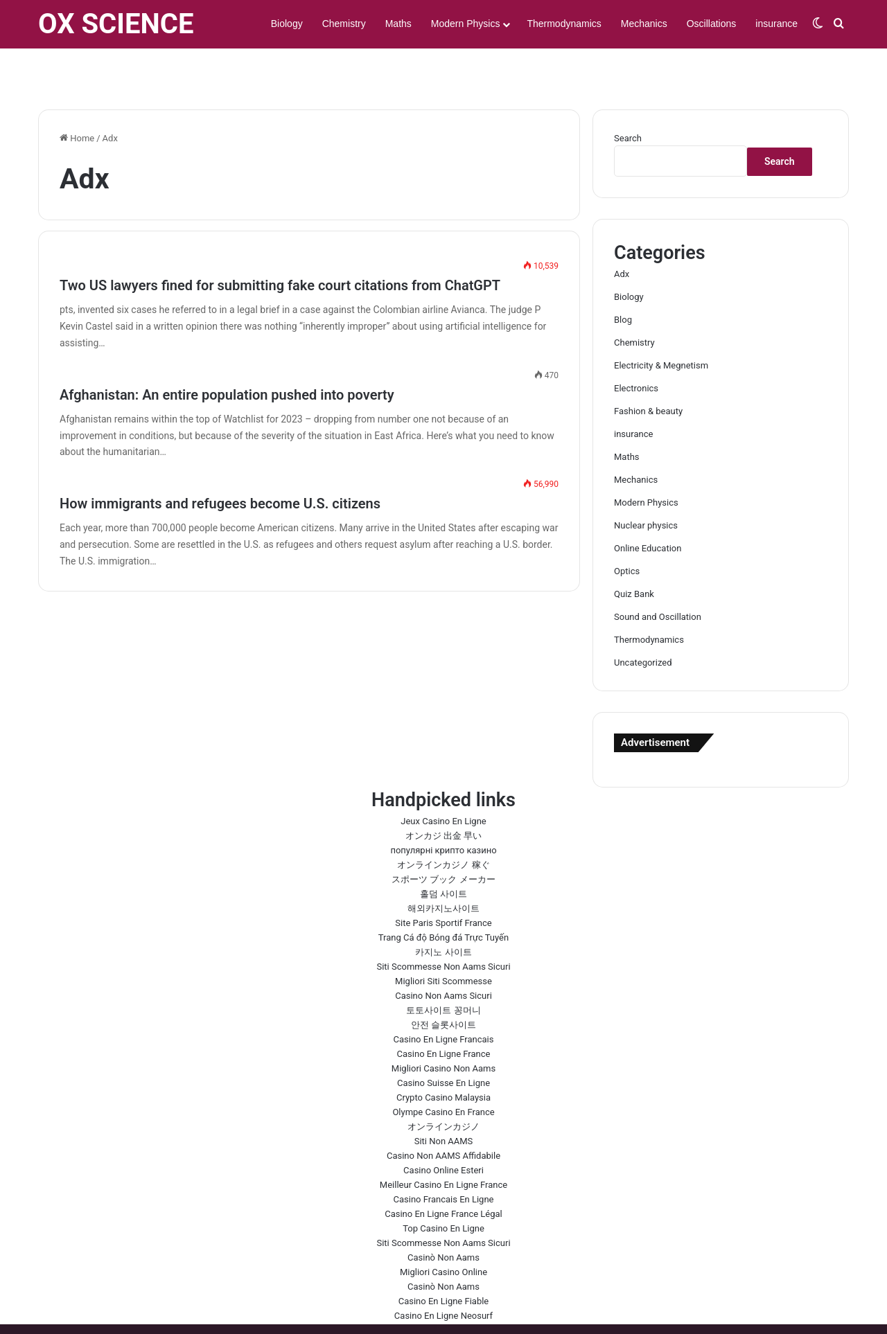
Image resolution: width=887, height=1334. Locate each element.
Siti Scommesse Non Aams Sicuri (443, 926)
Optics (627, 531)
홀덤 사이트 (443, 853)
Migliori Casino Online (443, 1232)
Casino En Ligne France (444, 1013)
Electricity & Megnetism (661, 325)
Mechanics (644, 23)
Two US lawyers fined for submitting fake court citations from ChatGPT (280, 245)
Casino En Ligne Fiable (443, 1261)
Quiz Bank (634, 554)
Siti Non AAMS (443, 1101)
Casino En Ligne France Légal (443, 1173)
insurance (776, 23)
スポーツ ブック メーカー (443, 839)
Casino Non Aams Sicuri (443, 955)
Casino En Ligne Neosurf (443, 1275)
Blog (623, 279)
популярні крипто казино (443, 810)
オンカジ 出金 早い (443, 795)
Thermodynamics (564, 23)
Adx (621, 234)
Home (77, 98)
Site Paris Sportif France (443, 883)
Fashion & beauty (648, 371)
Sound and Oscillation (657, 576)
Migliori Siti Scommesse (443, 941)
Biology (287, 23)
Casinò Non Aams (443, 1217)
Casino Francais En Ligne (444, 1159)
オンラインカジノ (443, 1086)
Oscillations (712, 23)
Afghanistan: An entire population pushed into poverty (227, 354)
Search (628, 98)
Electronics (636, 348)
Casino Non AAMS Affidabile (443, 1115)
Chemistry (344, 23)
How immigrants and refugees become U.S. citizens (220, 463)
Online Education (647, 508)
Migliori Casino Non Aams (443, 1028)
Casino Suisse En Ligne (443, 1043)
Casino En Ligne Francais (444, 999)
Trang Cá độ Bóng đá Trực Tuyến (443, 897)
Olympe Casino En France (443, 1072)
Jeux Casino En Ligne (443, 781)
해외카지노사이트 (443, 868)
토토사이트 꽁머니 (443, 970)
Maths (398, 23)
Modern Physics (465, 23)
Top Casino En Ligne (443, 1188)
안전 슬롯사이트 (443, 984)
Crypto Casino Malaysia (443, 1057)
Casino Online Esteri (443, 1130)
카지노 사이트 (443, 912)
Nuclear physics (646, 485)
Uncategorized (642, 622)
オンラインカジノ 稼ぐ (443, 824)
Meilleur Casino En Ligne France (443, 1144)
